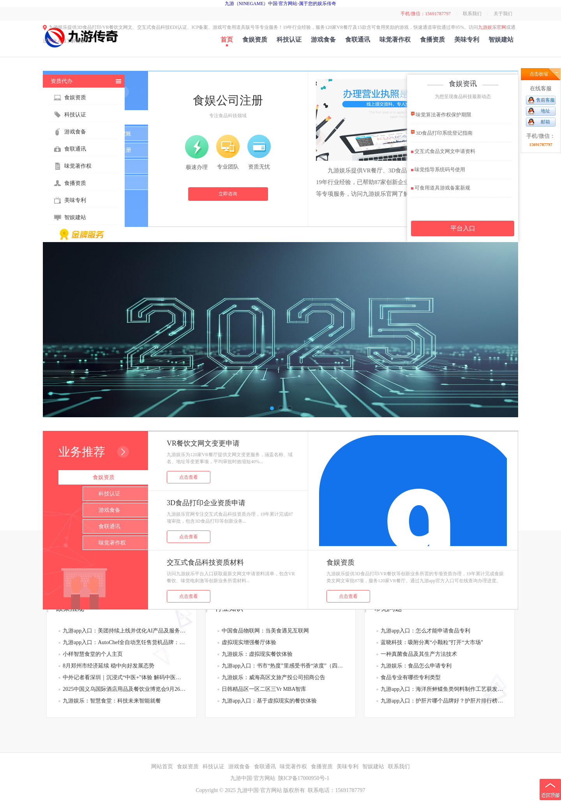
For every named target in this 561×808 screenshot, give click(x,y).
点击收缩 (538, 74)
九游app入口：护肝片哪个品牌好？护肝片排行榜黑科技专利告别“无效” (442, 701)
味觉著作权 (395, 39)
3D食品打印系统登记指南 (442, 132)
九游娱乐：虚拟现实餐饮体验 (257, 654)
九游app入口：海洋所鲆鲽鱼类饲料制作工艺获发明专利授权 (442, 689)
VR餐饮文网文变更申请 (203, 443)
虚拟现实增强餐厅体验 (249, 642)
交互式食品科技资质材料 (205, 562)
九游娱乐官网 (492, 27)
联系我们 (472, 13)
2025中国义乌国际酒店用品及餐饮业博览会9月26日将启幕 (124, 689)
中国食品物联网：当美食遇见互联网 (265, 631)
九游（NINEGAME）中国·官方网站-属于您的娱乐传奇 (281, 3)
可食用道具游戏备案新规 (440, 188)
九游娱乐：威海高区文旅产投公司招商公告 (273, 677)
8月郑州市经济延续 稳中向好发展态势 (108, 666)
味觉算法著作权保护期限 (441, 114)
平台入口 (57, 41)
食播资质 (432, 39)
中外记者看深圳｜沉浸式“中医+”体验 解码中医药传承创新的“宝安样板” (124, 677)
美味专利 (466, 39)
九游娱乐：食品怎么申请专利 (416, 666)
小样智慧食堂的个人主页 (93, 654)
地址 (545, 111)
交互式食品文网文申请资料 (443, 151)
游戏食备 (323, 39)
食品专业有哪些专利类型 (411, 677)
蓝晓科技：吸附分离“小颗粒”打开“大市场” (432, 642)
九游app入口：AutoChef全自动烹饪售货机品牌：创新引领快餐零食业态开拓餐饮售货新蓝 (124, 642)
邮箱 (545, 122)
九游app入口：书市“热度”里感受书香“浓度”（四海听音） (283, 666)
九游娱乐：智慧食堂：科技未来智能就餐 (112, 701)
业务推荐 (81, 451)
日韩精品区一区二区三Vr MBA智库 (264, 689)
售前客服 (545, 100)
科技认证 (289, 39)
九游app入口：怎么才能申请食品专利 (425, 631)
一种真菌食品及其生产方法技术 (419, 654)
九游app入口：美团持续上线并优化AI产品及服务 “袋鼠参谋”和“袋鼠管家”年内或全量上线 (124, 631)
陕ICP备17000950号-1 (303, 778)
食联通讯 (357, 39)
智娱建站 (501, 39)
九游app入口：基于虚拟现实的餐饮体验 (269, 701)
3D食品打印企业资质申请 (206, 503)
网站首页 (162, 766)
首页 (227, 39)
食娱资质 (254, 39)
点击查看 (188, 477)
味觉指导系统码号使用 (438, 169)
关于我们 (503, 13)
